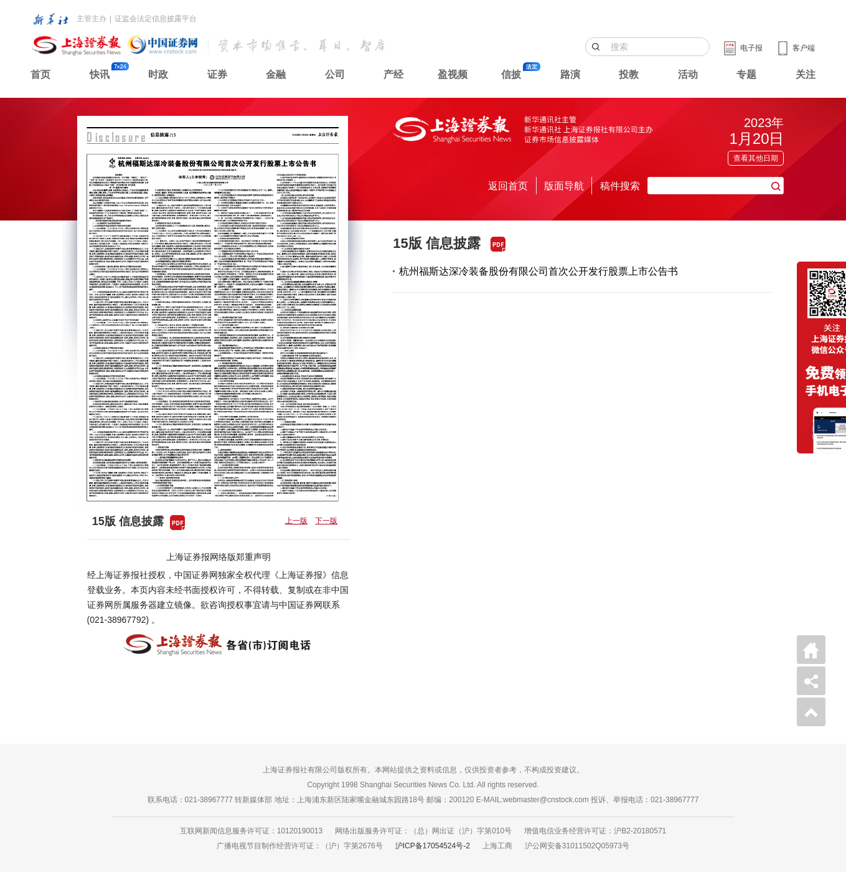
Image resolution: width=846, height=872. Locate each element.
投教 (629, 74)
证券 (217, 74)
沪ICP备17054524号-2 (432, 845)
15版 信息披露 (437, 243)
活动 (688, 74)
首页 (40, 74)
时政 (158, 74)
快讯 (100, 74)
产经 (393, 74)
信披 (511, 74)
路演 (570, 74)
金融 (276, 74)
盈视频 (453, 74)
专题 (746, 74)
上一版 (296, 520)
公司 (335, 74)
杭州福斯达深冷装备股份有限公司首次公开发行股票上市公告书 (538, 271)
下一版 (326, 520)
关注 (805, 74)
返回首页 (508, 186)
